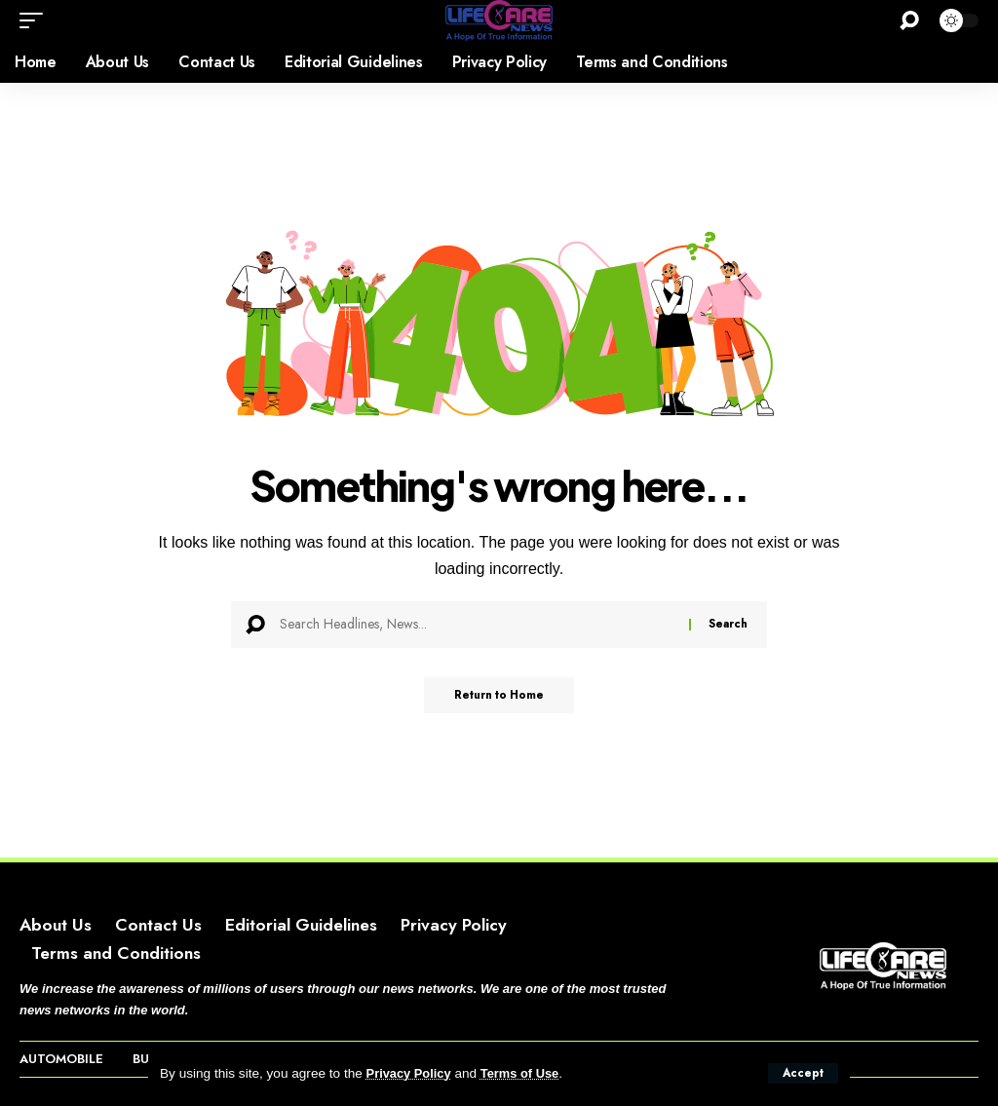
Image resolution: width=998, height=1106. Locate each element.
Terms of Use (526, 1073)
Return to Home (499, 697)
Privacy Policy (411, 1073)
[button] (802, 1073)
